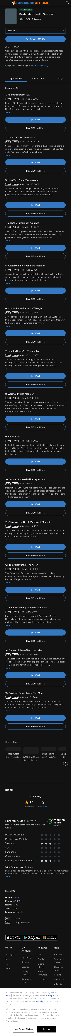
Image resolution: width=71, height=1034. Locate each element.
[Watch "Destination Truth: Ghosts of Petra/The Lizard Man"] (35, 675)
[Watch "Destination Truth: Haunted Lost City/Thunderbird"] (35, 376)
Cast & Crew (38, 78)
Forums (57, 975)
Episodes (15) (16, 78)
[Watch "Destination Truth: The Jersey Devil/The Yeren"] (35, 590)
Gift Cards (42, 979)
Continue (46, 1029)
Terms (8, 995)
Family (41, 959)
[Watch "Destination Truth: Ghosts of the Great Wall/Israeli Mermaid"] (35, 547)
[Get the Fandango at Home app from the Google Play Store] (32, 937)
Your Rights (41, 1001)
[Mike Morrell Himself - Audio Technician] (49, 763)
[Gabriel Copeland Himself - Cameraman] (31, 763)
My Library (26, 957)
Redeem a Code (26, 981)
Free (7, 968)
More (7, 112)
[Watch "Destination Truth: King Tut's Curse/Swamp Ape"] (35, 205)
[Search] (68, 3)
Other (16, 897)
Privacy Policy (52, 995)
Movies (8, 959)
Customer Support (58, 969)
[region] (35, 1011)
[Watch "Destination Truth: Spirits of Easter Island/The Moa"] (35, 718)
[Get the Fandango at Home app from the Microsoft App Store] (49, 937)
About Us (58, 954)
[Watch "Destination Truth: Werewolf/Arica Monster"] (35, 419)
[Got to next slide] (65, 763)
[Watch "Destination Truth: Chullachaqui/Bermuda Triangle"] (35, 333)
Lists (40, 954)
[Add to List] (64, 19)
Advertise (58, 984)
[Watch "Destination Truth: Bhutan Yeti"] (35, 461)
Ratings (59, 78)
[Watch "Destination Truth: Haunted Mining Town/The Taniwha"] (35, 632)
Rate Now (42, 806)
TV (6, 964)
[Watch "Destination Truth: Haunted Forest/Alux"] (35, 120)
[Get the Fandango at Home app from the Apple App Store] (13, 937)
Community (29, 806)
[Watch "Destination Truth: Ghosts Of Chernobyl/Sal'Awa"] (35, 248)
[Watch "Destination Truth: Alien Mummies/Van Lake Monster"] (35, 291)
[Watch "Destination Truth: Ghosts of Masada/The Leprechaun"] (35, 504)
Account (25, 962)
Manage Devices (25, 973)
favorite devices (40, 65)
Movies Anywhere (42, 973)
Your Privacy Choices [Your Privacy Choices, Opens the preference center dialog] (24, 1029)
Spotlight (9, 954)
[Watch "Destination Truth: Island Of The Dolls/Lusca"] (35, 162)
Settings (25, 967)
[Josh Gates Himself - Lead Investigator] (13, 763)
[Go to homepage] (30, 3)
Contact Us (59, 979)
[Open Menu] (4, 3)
